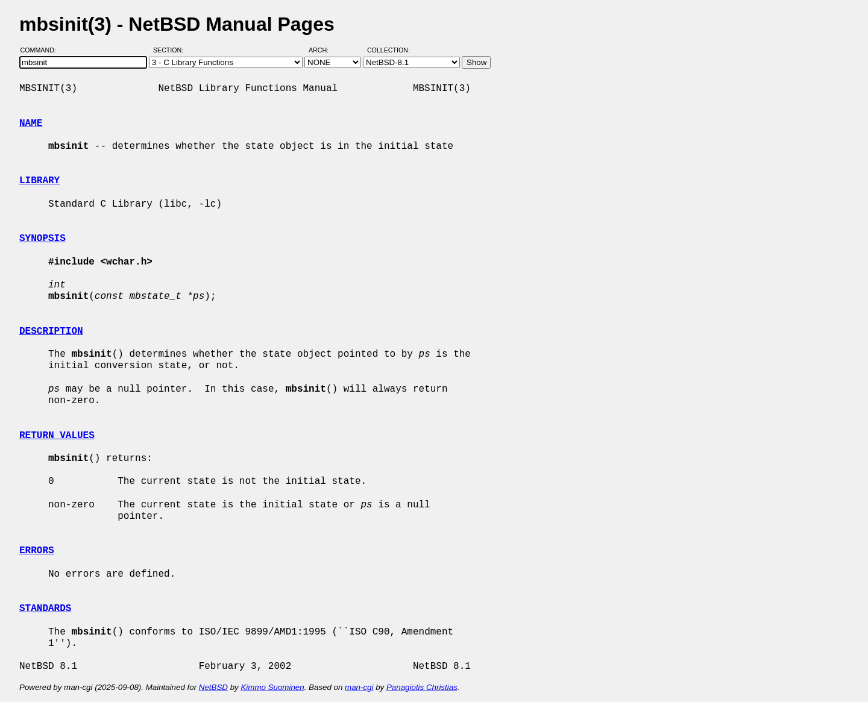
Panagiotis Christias (422, 687)
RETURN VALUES (57, 435)
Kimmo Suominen (272, 687)
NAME (30, 123)
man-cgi (359, 687)
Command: (41, 50)
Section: (171, 50)
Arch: (324, 50)
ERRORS (36, 550)
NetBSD (213, 687)
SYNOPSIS (42, 238)
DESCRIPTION (51, 331)
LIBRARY (39, 180)
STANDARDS (45, 608)
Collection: (388, 50)
